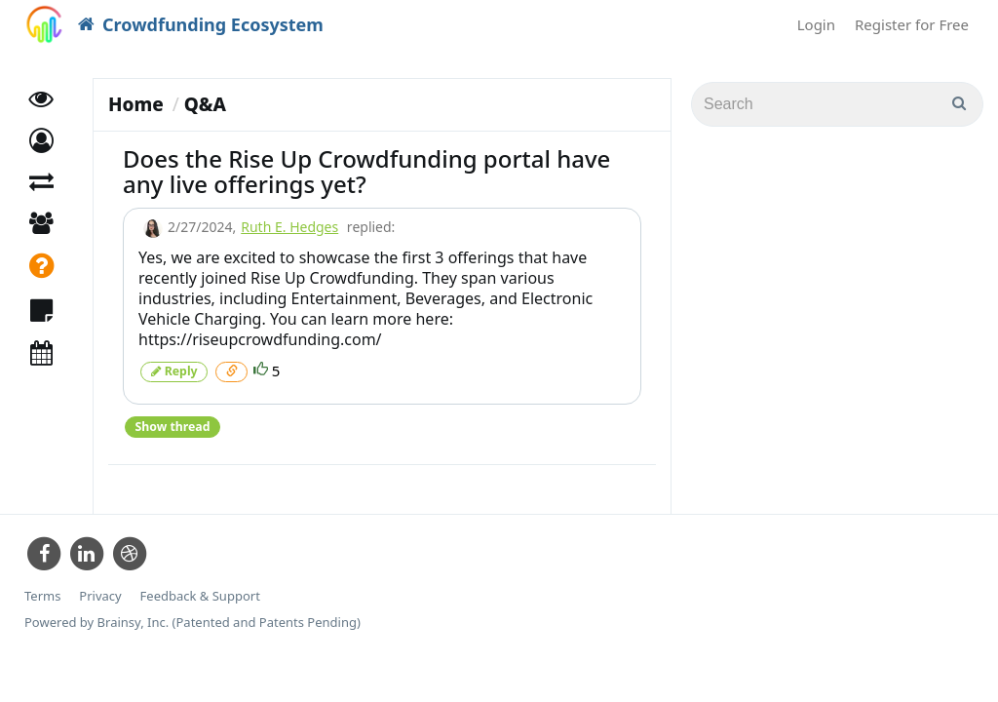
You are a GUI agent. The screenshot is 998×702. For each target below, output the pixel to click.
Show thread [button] (172, 425)
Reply (173, 371)
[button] (41, 144)
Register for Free (912, 24)
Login (816, 24)
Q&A (205, 104)
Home (136, 104)
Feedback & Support (200, 595)
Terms (42, 595)
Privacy (100, 595)
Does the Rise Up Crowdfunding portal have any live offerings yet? (366, 171)
